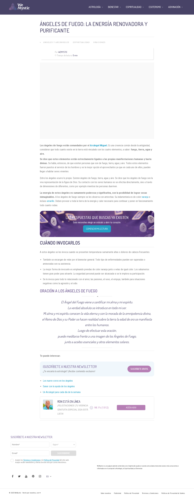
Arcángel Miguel (98, 145)
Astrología (95, 7)
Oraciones (99, 42)
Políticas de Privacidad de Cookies (173, 493)
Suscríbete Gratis (139, 369)
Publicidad (117, 493)
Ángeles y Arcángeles (56, 42)
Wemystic (62, 52)
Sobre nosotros (106, 493)
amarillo (50, 201)
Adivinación (174, 7)
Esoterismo (155, 7)
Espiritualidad (81, 42)
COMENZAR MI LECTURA (97, 228)
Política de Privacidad (131, 493)
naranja (145, 196)
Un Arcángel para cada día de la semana (61, 392)
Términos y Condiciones (150, 493)
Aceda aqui (131, 407)
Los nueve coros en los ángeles (58, 380)
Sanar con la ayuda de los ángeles (59, 386)
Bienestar (113, 7)
